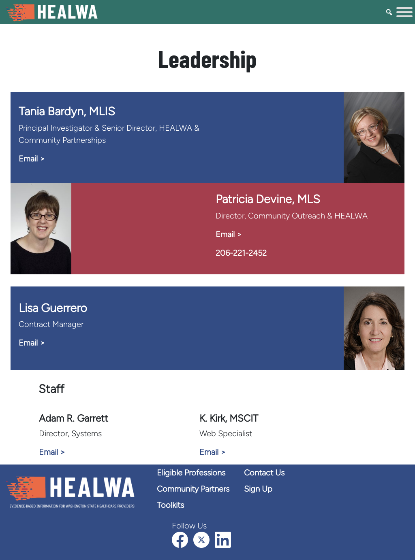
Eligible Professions (191, 472)
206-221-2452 (241, 253)
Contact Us (264, 472)
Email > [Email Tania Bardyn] (32, 158)
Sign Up (258, 489)
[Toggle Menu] (404, 12)
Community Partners (193, 489)
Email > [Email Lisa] (32, 343)
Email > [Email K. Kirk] (212, 452)
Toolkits (170, 505)
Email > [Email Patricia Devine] (229, 234)
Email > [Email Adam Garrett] (52, 452)
